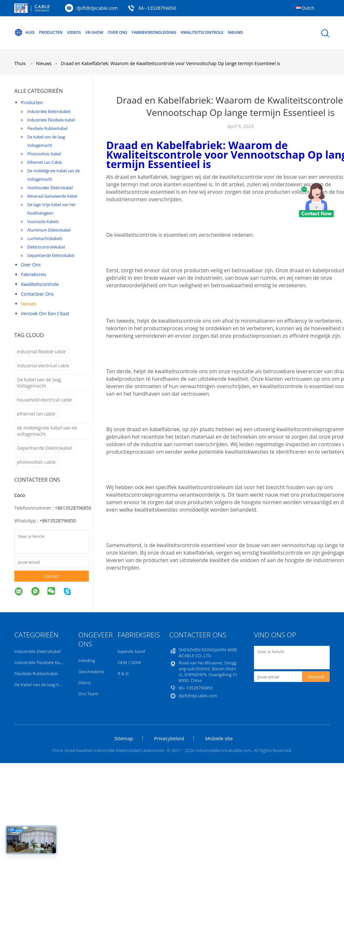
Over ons (117, 32)
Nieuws (235, 32)
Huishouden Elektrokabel (50, 188)
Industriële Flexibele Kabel (51, 120)
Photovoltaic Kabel (44, 154)
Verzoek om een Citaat (45, 313)
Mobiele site (219, 738)
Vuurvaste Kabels (43, 221)
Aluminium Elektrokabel (49, 230)
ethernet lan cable (36, 414)
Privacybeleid (169, 738)
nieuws (28, 304)
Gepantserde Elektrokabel (50, 255)
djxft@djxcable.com (97, 8)
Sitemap (123, 738)
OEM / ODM (129, 662)
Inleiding (86, 660)
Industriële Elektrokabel (48, 111)
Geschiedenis (91, 671)
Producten (51, 32)
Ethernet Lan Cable (44, 162)
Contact (52, 576)
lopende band (131, 651)
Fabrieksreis (33, 274)
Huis (24, 32)
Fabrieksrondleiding (154, 32)
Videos (74, 32)
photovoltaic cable (36, 462)
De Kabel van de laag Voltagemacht (46, 141)
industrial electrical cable (43, 365)
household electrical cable (44, 400)
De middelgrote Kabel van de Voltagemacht (53, 175)
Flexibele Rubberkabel (47, 128)
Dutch (308, 8)
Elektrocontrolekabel (46, 247)
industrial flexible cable (41, 351)
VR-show (94, 32)
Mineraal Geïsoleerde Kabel (52, 196)
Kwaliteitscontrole (202, 32)
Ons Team (88, 694)
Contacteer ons (37, 294)
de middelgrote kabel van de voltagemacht (47, 431)
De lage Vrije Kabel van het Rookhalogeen (51, 209)
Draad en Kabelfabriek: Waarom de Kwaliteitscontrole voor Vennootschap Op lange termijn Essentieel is (170, 63)
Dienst (84, 683)
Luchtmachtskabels (44, 238)
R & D (123, 673)
